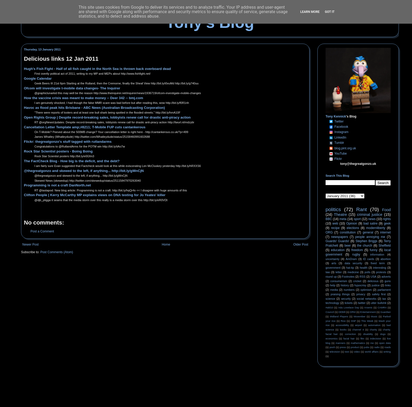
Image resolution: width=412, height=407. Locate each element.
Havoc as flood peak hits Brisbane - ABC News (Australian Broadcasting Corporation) (94, 108)
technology (332, 302)
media (334, 289)
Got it (329, 12)
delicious (373, 281)
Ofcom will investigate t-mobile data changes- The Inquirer (72, 88)
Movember (359, 316)
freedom (357, 250)
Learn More (310, 12)
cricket (357, 281)
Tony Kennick (336, 116)
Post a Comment (42, 231)
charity (373, 329)
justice (376, 285)
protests (381, 272)
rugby (356, 254)
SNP (353, 320)
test (347, 351)
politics (333, 209)
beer (347, 245)
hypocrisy (360, 285)
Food (386, 210)
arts (334, 263)
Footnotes (348, 276)
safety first (379, 294)
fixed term (378, 263)
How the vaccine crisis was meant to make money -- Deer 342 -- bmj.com (83, 98)
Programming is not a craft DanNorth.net (57, 185)
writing (387, 351)
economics (332, 338)
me (372, 343)
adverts (386, 276)
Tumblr (339, 143)
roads (387, 347)
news (371, 219)
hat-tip (350, 267)
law (328, 272)
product (355, 347)
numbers (349, 289)
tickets (349, 302)
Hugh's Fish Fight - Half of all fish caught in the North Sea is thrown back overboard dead (97, 69)
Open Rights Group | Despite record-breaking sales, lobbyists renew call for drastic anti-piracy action (107, 117)
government (333, 267)
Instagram (341, 132)
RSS (362, 276)
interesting (379, 267)
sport (357, 219)
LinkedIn (340, 137)
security (346, 298)
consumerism (338, 281)
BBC (329, 219)
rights (387, 219)
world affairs (371, 351)
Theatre (340, 214)
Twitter (338, 121)
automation (374, 325)
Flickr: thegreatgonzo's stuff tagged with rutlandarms (68, 142)
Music (374, 316)
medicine (353, 272)
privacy (360, 294)
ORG (329, 232)
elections (353, 228)
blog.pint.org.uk (345, 148)
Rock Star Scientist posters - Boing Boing (58, 151)
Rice (343, 320)
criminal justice (370, 214)
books (343, 329)
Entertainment (368, 312)
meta (343, 219)
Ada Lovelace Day (348, 307)
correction (350, 334)
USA (373, 276)
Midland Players (339, 316)
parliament (384, 289)
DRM (353, 312)
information (377, 254)
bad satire (370, 223)
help (332, 285)
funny (373, 250)
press (343, 347)
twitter (361, 302)
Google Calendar (38, 78)
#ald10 (329, 307)
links (388, 285)
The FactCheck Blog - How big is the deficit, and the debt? (72, 161)
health (363, 267)
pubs (366, 347)
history (345, 285)
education (337, 250)
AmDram (351, 259)
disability (368, 334)
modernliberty (375, 228)
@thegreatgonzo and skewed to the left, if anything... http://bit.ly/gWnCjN (84, 171)
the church (364, 245)
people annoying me (370, 237)
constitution (348, 232)
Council (330, 312)
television (334, 351)
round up (331, 276)
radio (377, 347)
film (362, 338)
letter (339, 272)
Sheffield (384, 245)
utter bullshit (379, 302)
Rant (361, 209)
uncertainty (332, 259)
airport (358, 325)
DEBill (341, 312)
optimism (366, 289)
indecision (375, 338)
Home (166, 244)
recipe (335, 228)
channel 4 (358, 329)
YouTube (340, 153)
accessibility (342, 325)
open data (385, 343)
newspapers (339, 237)
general (368, 232)
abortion (385, 259)
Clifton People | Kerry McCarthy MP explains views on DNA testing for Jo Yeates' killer (95, 195)
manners (340, 343)
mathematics (358, 343)
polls (367, 272)
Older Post (300, 244)
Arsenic (368, 307)
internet (385, 232)
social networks (366, 298)
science (330, 298)
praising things (340, 294)
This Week (367, 320)
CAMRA (382, 307)
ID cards (368, 259)
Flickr (338, 159)
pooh (332, 347)
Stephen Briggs (366, 241)
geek (387, 223)
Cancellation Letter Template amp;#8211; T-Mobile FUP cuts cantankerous (85, 127)
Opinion (351, 223)
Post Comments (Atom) (56, 252)
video (357, 351)
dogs (383, 334)
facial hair (349, 338)
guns (388, 281)
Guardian (385, 312)
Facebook (341, 127)
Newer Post (30, 244)
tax (384, 298)
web (335, 223)
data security (353, 263)
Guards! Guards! (337, 241)
